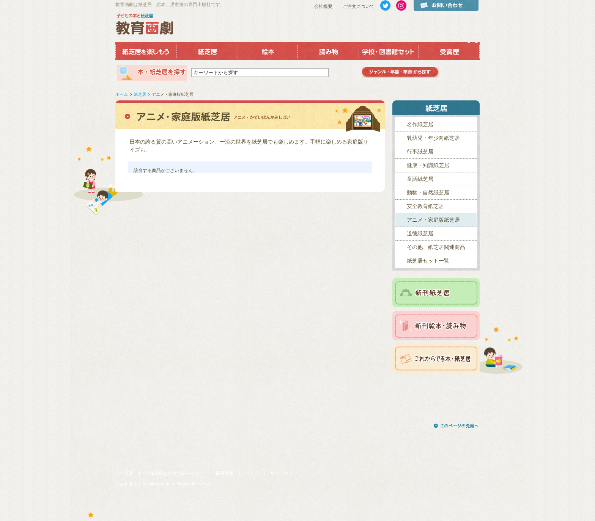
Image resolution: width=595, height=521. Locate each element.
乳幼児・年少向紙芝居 (433, 138)
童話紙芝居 (420, 179)
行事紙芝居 (420, 152)
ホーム (121, 94)
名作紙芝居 (420, 124)
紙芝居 (140, 94)
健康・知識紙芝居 (428, 165)
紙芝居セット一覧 (428, 261)
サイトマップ (284, 473)
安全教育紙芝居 (425, 206)
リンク (252, 473)
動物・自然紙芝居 (428, 192)
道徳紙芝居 (420, 233)
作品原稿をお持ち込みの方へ (174, 473)
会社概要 (323, 6)
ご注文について (359, 6)
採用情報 (225, 473)
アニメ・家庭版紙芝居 (433, 220)
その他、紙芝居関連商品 (436, 247)
